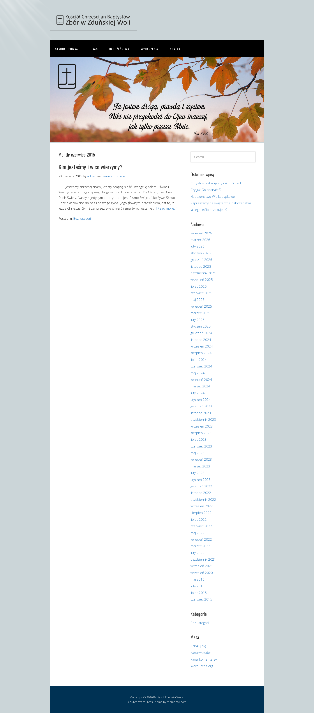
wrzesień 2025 (202, 279)
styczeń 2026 (201, 253)
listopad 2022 (201, 492)
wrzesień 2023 (202, 426)
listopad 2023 (201, 413)
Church (133, 702)
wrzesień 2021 (202, 566)
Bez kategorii (82, 218)
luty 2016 (198, 586)
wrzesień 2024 (202, 346)
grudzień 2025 (201, 259)
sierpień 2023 (201, 433)
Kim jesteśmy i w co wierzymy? (90, 166)
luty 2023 (198, 473)
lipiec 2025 (199, 286)
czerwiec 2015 (201, 599)
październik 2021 (203, 559)
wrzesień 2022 (202, 506)
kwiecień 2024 (201, 379)
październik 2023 (203, 419)
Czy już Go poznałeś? (206, 189)
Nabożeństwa (119, 48)
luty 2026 (198, 246)
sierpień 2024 (201, 353)
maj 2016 (198, 579)
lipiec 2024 (199, 359)
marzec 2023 (200, 466)
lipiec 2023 (199, 439)
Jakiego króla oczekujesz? (209, 209)
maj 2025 (198, 299)
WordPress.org (202, 666)
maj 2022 (198, 533)
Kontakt (176, 48)
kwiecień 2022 (201, 539)
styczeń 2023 (201, 479)
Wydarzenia (149, 48)
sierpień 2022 (201, 512)
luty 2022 (198, 553)
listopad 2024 (201, 339)
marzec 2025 (200, 313)
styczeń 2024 (201, 399)
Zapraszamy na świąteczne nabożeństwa (221, 203)
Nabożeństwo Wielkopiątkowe (213, 196)
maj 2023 (198, 453)
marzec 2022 (200, 546)
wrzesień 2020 (202, 572)
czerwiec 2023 (201, 446)
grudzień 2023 (201, 406)
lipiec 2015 (199, 592)
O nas (94, 48)
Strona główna (66, 48)
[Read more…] (167, 208)
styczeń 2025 (201, 326)
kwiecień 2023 (201, 459)
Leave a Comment (115, 176)
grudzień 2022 (201, 486)
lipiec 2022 (199, 519)
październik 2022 (203, 499)
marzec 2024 (200, 386)
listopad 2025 (201, 266)
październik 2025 (203, 273)
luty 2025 (198, 319)
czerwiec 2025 (201, 293)
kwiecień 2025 (201, 306)
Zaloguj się (198, 646)
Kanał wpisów (200, 652)
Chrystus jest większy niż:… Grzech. (217, 183)
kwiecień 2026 (201, 233)
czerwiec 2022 (201, 526)
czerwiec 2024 (201, 366)
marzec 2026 (200, 239)
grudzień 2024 (201, 333)
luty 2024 (198, 393)
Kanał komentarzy (204, 659)
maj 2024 (198, 373)
